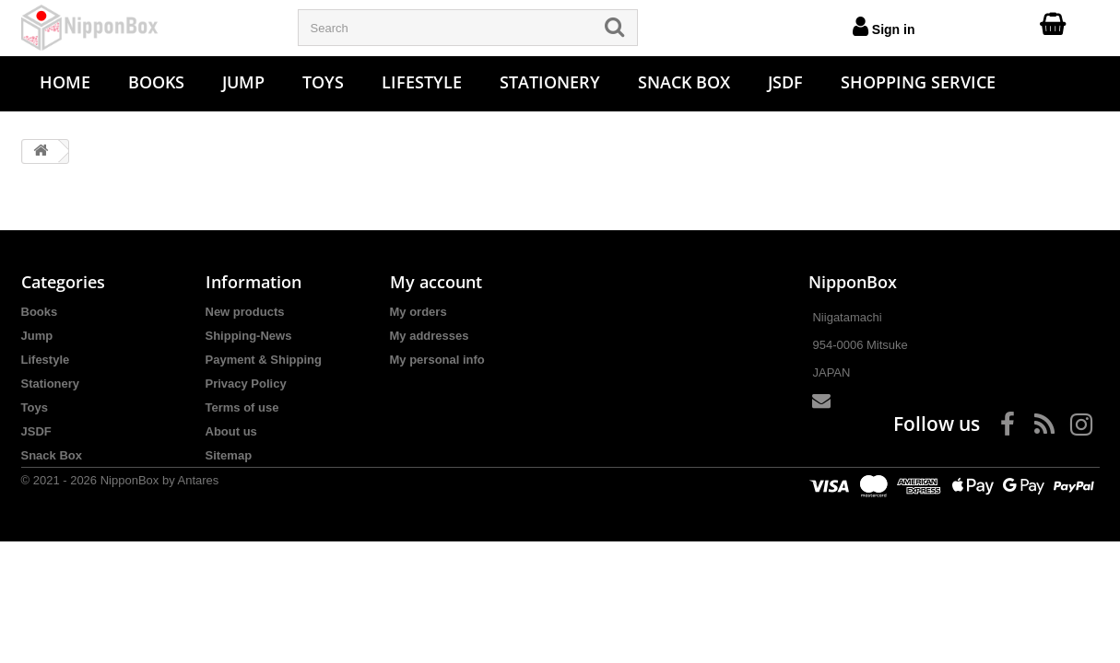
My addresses (429, 336)
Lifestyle (422, 82)
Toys (323, 82)
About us (231, 431)
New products (245, 312)
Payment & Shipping (264, 359)
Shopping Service (918, 82)
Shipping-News (249, 336)
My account (436, 282)
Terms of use (242, 407)
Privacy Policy (246, 383)
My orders (418, 312)
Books (156, 82)
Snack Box (684, 82)
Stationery (550, 82)
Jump (243, 82)
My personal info (437, 359)
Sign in (884, 26)
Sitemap (229, 455)
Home (65, 82)
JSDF (785, 82)
